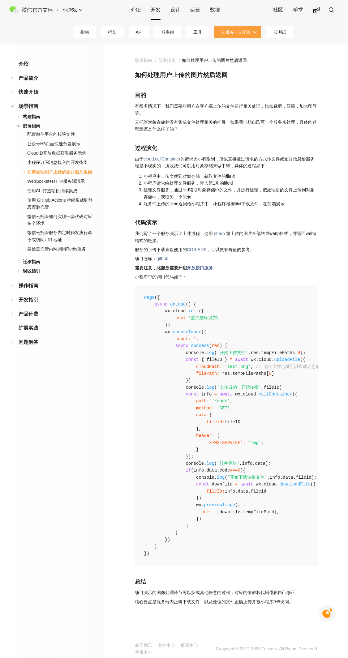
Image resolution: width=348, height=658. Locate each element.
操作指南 (28, 285)
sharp (219, 233)
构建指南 (31, 116)
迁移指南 (31, 261)
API (139, 32)
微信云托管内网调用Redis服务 (56, 248)
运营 (195, 9)
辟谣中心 (189, 645)
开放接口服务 (200, 267)
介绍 (136, 9)
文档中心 (166, 645)
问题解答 (28, 342)
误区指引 (31, 270)
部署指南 (31, 126)
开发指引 (28, 299)
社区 (278, 9)
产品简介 (28, 78)
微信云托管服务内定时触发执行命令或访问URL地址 (59, 236)
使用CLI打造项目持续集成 (52, 190)
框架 (112, 32)
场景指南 (28, 106)
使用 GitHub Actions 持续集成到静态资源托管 (60, 203)
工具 (197, 32)
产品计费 (28, 314)
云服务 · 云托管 (236, 32)
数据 (215, 9)
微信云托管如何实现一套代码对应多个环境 (59, 220)
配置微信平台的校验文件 (51, 134)
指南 (84, 32)
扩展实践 (28, 328)
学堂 (298, 9)
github (162, 258)
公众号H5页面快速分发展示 (53, 143)
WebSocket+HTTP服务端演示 (56, 181)
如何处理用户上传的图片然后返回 (59, 171)
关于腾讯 (143, 645)
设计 (175, 9)
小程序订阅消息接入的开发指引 (57, 162)
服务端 (167, 32)
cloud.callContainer (162, 158)
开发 (156, 9)
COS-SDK (197, 249)
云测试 (279, 32)
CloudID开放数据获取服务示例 (56, 153)
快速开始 (28, 92)
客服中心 (143, 652)
